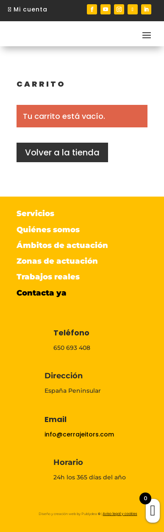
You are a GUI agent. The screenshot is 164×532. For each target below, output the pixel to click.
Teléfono (71, 332)
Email (55, 419)
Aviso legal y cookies (120, 514)
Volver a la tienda (62, 152)
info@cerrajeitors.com (79, 434)
